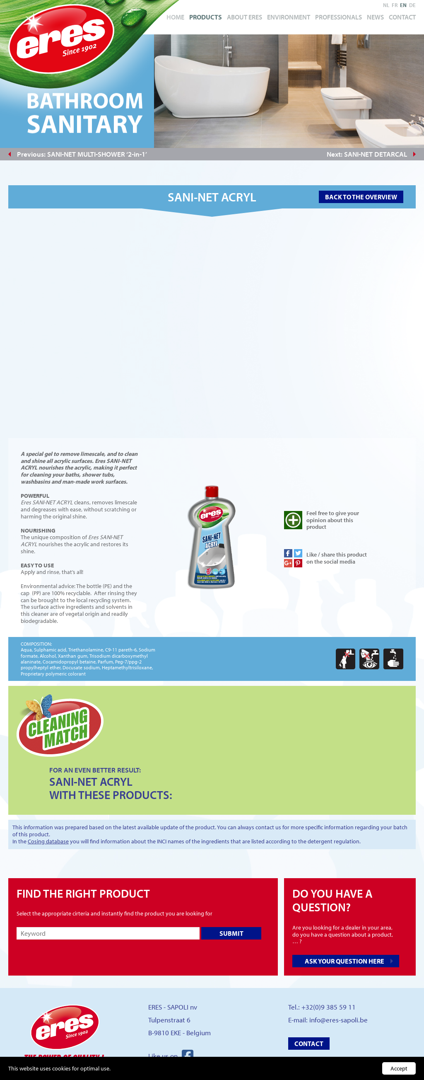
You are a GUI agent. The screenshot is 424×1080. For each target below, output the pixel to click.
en (403, 5)
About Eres (244, 17)
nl (386, 5)
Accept (398, 1068)
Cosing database (48, 841)
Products (205, 17)
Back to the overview (361, 197)
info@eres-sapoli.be (338, 1019)
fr (395, 5)
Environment (288, 17)
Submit (231, 933)
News (375, 17)
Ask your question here (344, 961)
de (412, 5)
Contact (402, 17)
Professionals (338, 17)
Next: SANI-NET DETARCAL (367, 154)
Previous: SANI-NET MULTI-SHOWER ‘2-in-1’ (82, 154)
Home (175, 17)
